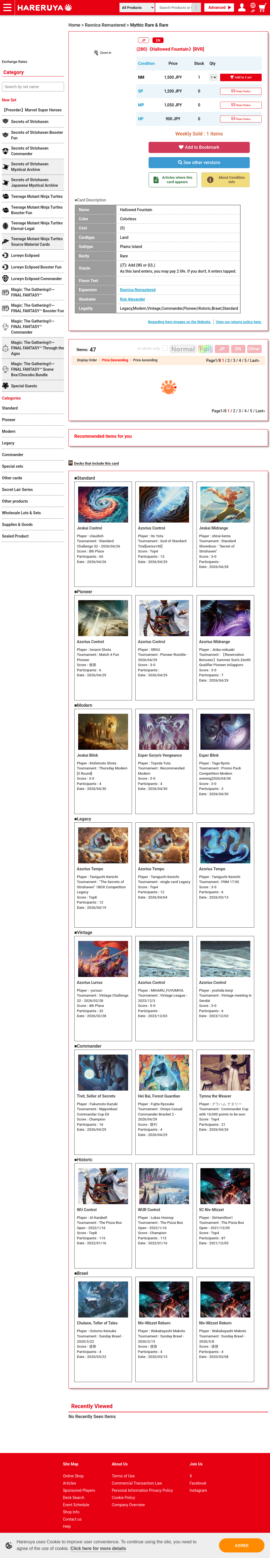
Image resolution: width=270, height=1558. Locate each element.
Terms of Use (123, 1471)
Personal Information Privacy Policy (142, 1485)
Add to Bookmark (199, 147)
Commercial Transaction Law (137, 1478)
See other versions (199, 162)
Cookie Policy (123, 1493)
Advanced (217, 7)
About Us (120, 1459)
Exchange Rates (14, 62)
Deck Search (74, 1493)
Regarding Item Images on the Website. (179, 322)
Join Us (196, 1459)
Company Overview (128, 1500)
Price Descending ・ (117, 360)
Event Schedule (76, 1500)
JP (144, 40)
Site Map (70, 1459)
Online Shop (73, 1471)
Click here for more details (98, 1548)
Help (67, 1521)
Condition (146, 63)
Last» (254, 360)
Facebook (198, 1478)
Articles (69, 1478)
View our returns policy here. (239, 322)
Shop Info (71, 1507)
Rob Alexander (132, 299)
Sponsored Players (79, 1485)
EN (158, 40)
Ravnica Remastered (138, 290)
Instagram (198, 1485)
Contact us (72, 1514)
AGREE (242, 1545)
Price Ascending (145, 360)
